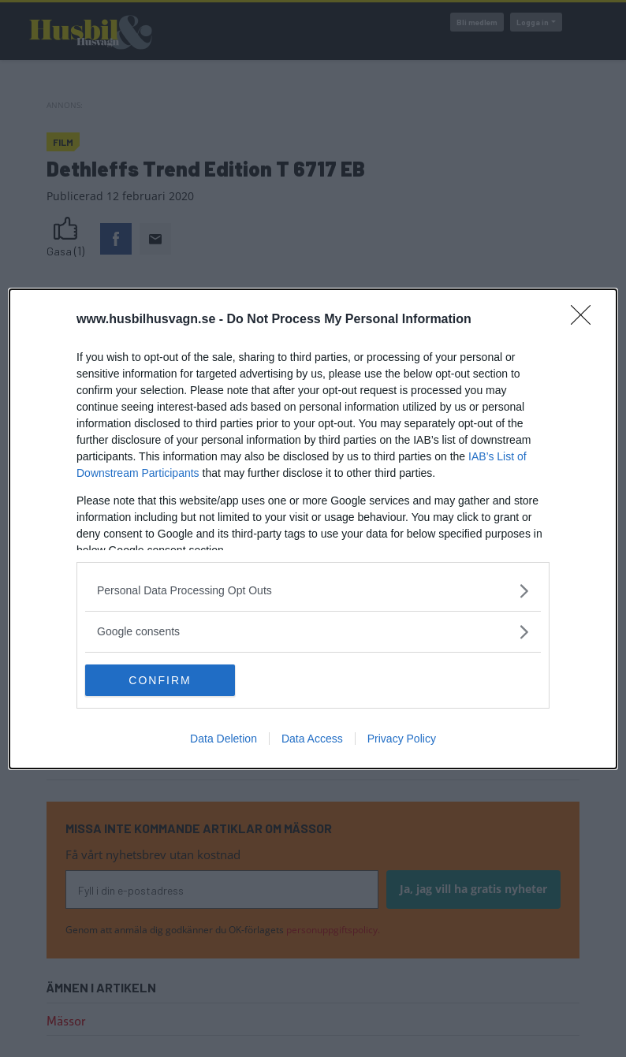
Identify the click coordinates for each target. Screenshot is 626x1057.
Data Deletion (223, 738)
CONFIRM (160, 679)
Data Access (312, 738)
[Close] (586, 320)
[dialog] (313, 529)
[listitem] (313, 590)
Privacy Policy (401, 738)
